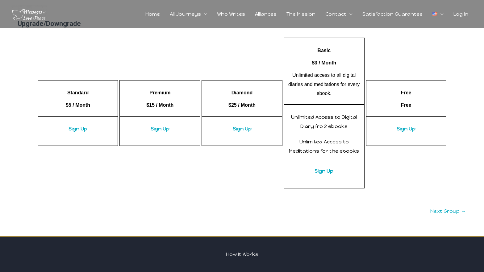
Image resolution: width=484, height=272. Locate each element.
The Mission (300, 14)
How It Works (242, 254)
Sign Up (78, 129)
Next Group (448, 211)
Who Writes (231, 14)
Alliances (266, 14)
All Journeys (185, 14)
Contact (335, 14)
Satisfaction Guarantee (392, 14)
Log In (460, 14)
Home (152, 14)
